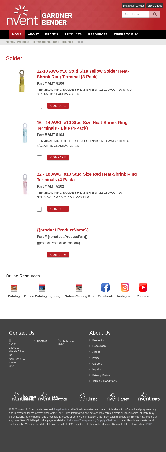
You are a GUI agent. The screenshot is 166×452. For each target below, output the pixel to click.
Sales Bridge (155, 5)
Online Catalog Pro (79, 296)
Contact (42, 341)
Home (10, 41)
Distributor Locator (133, 5)
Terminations (41, 41)
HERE (148, 424)
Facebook (105, 296)
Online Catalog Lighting (42, 296)
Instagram (125, 296)
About (96, 351)
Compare (58, 105)
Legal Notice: (62, 409)
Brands (51, 34)
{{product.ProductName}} (63, 230)
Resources (97, 34)
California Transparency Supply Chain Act (92, 420)
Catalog (14, 296)
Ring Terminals (63, 41)
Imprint (96, 369)
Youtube (143, 296)
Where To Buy (126, 34)
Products (73, 34)
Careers (97, 363)
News (95, 357)
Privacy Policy (101, 375)
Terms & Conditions (104, 381)
